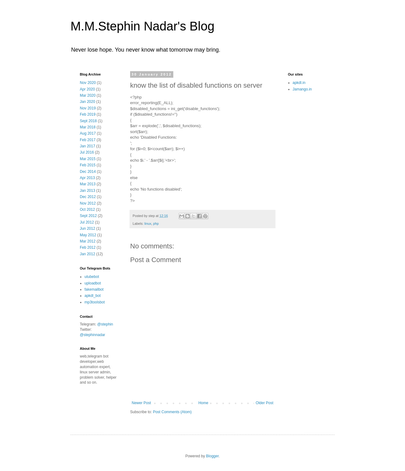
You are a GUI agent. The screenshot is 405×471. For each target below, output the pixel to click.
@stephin (105, 324)
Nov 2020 (88, 83)
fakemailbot (93, 289)
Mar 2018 (88, 127)
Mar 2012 (88, 241)
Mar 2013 (88, 184)
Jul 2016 (87, 152)
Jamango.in (302, 89)
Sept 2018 (88, 121)
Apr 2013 (87, 178)
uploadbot (92, 283)
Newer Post (141, 403)
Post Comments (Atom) (172, 412)
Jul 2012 (87, 222)
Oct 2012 (87, 209)
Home (203, 403)
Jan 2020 (87, 101)
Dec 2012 (88, 197)
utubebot (91, 277)
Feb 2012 (88, 247)
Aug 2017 (88, 133)
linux (147, 223)
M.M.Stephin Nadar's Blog (142, 26)
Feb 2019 (88, 114)
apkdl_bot (92, 295)
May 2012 (88, 235)
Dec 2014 (88, 171)
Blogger (212, 456)
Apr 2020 (87, 89)
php (156, 223)
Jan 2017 (87, 146)
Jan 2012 (87, 254)
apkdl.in (299, 83)
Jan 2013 (87, 190)
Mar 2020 (88, 95)
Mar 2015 (88, 159)
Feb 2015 (88, 165)
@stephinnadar (92, 335)
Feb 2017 (88, 140)
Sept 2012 (88, 216)
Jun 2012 (87, 228)
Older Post (264, 403)
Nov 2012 (88, 203)
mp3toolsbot (94, 302)
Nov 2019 (88, 108)
